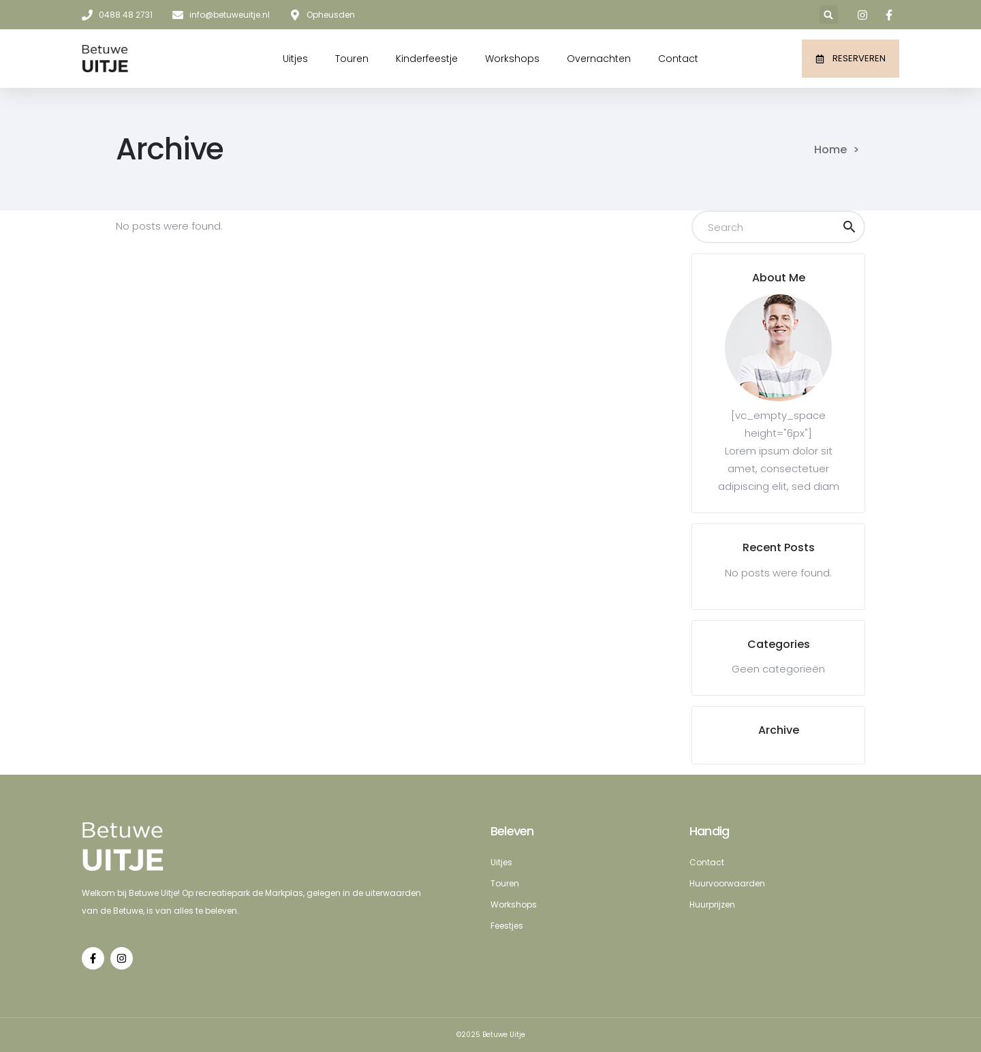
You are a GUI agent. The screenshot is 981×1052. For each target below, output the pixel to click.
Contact (678, 58)
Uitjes (295, 58)
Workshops (512, 58)
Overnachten (599, 58)
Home (830, 149)
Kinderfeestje (427, 58)
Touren (352, 58)
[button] (829, 14)
